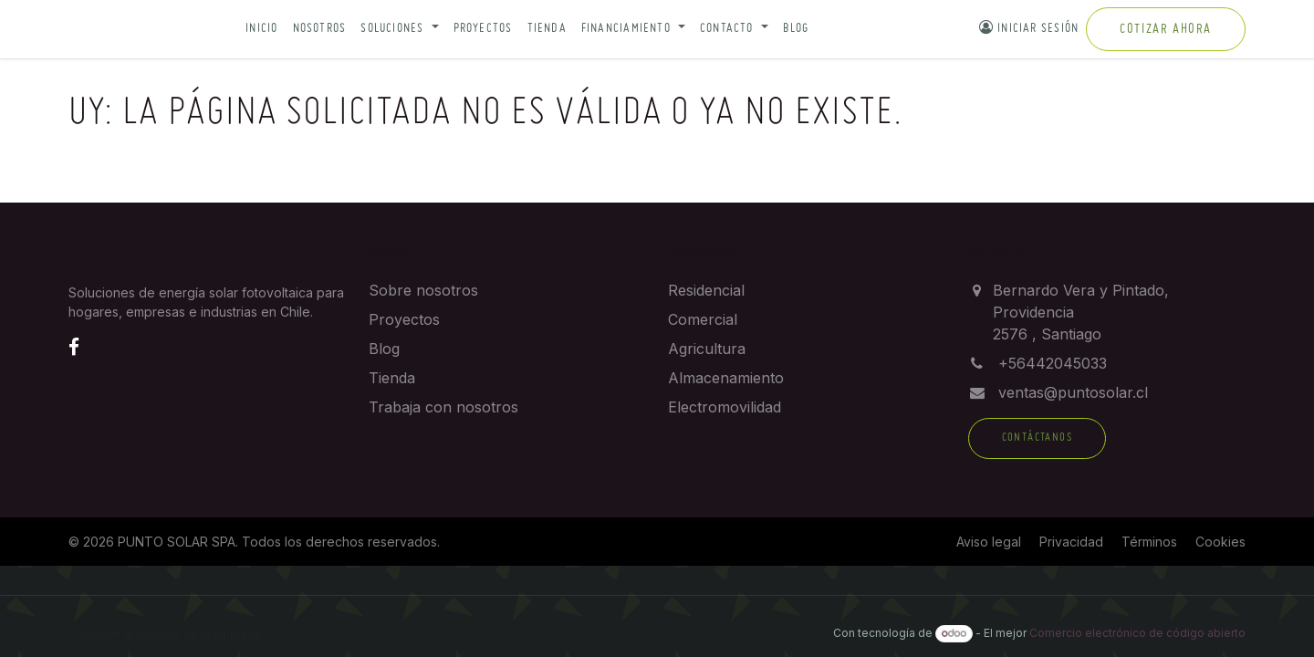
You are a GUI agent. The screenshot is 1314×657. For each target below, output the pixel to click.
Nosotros (320, 29)
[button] (399, 29)
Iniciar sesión (1029, 27)
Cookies (1220, 541)
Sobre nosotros (423, 290)
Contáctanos (1037, 438)
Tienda (547, 29)
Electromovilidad (724, 407)
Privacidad (1071, 541)
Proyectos (483, 29)
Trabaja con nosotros (443, 407)
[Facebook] (73, 347)
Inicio (261, 29)
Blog (796, 29)
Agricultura (707, 348)
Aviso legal (988, 541)
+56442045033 (1052, 363)
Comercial (702, 319)
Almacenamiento (726, 378)
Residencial (706, 290)
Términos (1149, 541)
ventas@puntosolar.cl (1073, 392)
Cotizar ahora (1166, 29)
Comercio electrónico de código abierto (1137, 633)
